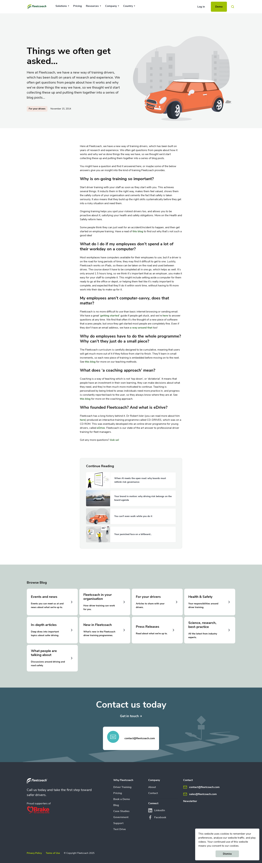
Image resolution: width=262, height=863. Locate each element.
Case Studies (121, 811)
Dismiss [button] (227, 853)
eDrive (101, 428)
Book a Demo (121, 799)
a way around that (141, 327)
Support (118, 823)
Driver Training (122, 787)
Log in (201, 7)
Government (120, 817)
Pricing (77, 6)
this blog (138, 231)
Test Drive (119, 829)
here (165, 315)
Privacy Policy (34, 853)
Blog (116, 805)
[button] (62, 6)
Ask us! (114, 440)
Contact (153, 793)
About (152, 787)
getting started (109, 315)
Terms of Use (53, 853)
